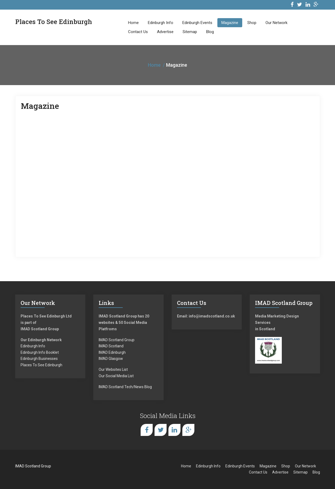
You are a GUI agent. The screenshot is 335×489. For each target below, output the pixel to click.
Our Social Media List (116, 376)
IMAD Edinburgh (112, 352)
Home (133, 22)
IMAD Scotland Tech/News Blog (125, 387)
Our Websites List (113, 369)
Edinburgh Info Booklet (40, 352)
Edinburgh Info (160, 22)
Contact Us (138, 31)
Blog (210, 31)
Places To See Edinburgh (41, 365)
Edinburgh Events (197, 22)
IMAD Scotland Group (116, 340)
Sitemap (190, 31)
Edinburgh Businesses (39, 358)
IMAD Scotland (111, 346)
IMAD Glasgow (111, 358)
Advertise (165, 31)
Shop (251, 22)
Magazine (229, 22)
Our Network (276, 22)
